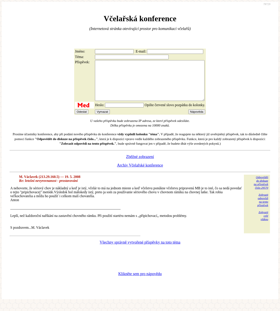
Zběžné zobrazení (140, 164)
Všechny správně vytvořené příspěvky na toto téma (140, 250)
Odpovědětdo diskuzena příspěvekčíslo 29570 (261, 190)
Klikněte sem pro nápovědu (140, 281)
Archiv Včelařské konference (140, 173)
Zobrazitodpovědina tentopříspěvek (262, 208)
